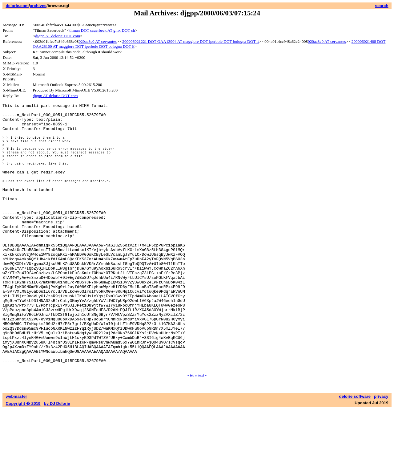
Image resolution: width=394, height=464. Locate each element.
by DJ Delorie (57, 458)
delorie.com (17, 5)
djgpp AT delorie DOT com (57, 36)
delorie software (355, 451)
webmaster (16, 451)
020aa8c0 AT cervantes (98, 41)
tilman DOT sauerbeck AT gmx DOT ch (102, 30)
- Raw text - (197, 429)
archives (38, 5)
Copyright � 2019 (23, 458)
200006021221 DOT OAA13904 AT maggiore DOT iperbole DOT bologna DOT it (190, 41)
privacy (381, 451)
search (381, 5)
